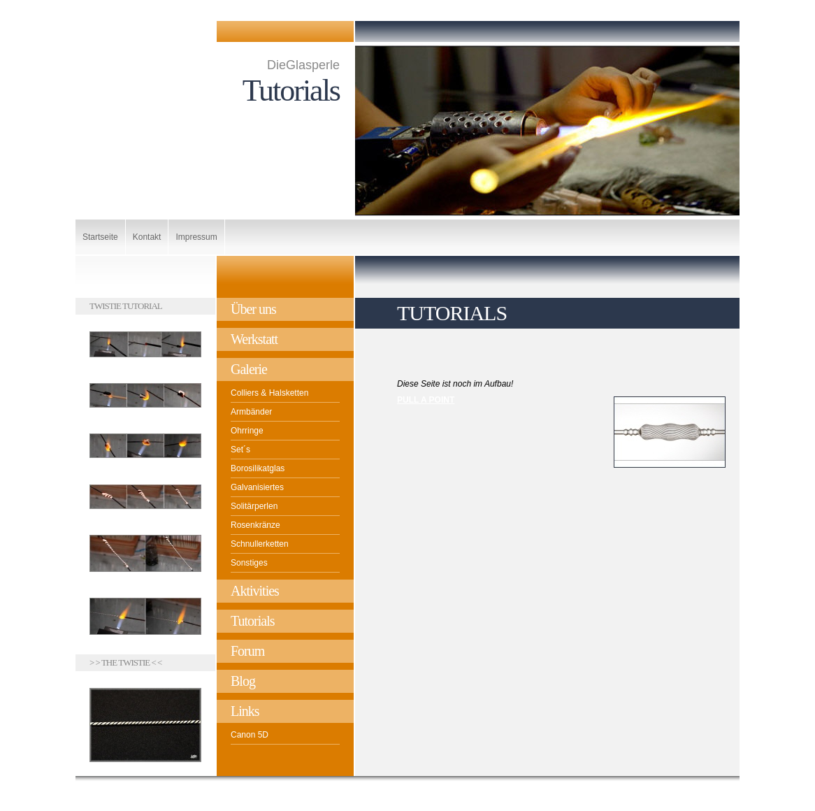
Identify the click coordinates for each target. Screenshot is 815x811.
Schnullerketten (260, 544)
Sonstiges (249, 563)
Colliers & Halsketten (269, 393)
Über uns (253, 309)
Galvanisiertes (257, 487)
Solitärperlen (254, 506)
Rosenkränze (255, 525)
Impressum (196, 237)
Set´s (240, 449)
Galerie (249, 369)
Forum (247, 651)
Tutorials (253, 621)
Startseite (100, 237)
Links (245, 711)
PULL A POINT (425, 400)
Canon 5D (249, 735)
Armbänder (251, 412)
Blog (243, 681)
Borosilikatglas (257, 468)
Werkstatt (254, 339)
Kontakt (147, 237)
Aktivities (255, 590)
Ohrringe (247, 431)
